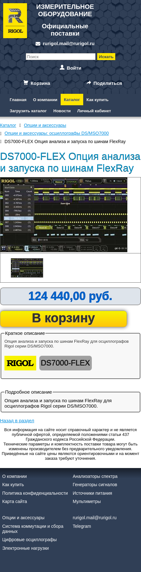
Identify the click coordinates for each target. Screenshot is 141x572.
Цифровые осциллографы (29, 539)
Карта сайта (14, 501)
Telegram (82, 526)
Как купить (97, 99)
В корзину (63, 318)
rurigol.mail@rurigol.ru (69, 43)
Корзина (40, 83)
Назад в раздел (17, 420)
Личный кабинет (94, 110)
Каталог (72, 99)
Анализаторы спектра (95, 476)
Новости (62, 110)
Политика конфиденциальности (35, 493)
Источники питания (92, 493)
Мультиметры (87, 501)
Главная (18, 99)
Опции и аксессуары (23, 517)
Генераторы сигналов (95, 484)
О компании (45, 99)
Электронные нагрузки (25, 548)
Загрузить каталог (28, 110)
